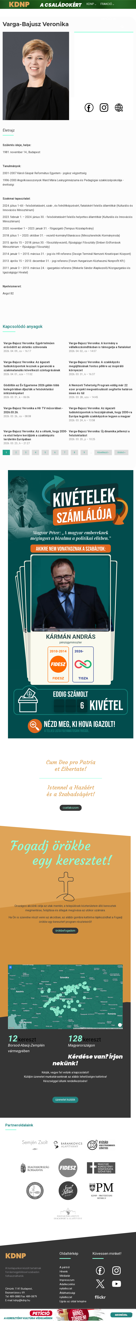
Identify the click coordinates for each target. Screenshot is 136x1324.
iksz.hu (101, 1137)
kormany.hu (35, 1160)
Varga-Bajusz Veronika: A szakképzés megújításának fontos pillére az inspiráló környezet (96, 366)
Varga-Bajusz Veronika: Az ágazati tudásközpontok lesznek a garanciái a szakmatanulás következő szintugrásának (32, 366)
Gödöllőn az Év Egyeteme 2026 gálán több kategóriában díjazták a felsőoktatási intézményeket (31, 389)
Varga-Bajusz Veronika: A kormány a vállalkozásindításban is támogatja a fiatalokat (100, 345)
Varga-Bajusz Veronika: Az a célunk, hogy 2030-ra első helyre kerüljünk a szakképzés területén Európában (35, 435)
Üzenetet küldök (65, 1099)
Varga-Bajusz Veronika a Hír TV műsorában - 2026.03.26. (33, 410)
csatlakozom (71, 807)
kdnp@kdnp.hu (21, 1300)
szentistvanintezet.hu (68, 1183)
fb (94, 1267)
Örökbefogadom (65, 930)
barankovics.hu (68, 1137)
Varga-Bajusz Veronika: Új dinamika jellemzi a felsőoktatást (99, 433)
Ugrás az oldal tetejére (73, 1301)
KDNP (90, 4)
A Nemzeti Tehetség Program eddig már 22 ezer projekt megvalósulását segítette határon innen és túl (100, 389)
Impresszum (67, 1280)
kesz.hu (35, 1183)
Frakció (106, 4)
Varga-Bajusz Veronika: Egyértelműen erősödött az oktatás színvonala (29, 345)
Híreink (64, 1271)
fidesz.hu (68, 1160)
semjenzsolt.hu (35, 1137)
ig (110, 1267)
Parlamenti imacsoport (68, 1206)
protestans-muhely (101, 1183)
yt (110, 1280)
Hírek (90, 12)
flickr (95, 1294)
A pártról (65, 1267)
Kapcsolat (109, 18)
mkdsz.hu (101, 1160)
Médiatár (65, 1275)
